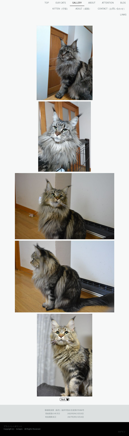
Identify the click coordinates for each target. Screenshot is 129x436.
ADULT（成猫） (83, 8)
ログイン (121, 432)
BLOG (123, 2)
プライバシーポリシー (13, 426)
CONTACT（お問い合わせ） (112, 8)
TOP (47, 2)
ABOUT (91, 2)
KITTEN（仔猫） (60, 8)
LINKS (123, 14)
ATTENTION (108, 2)
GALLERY (77, 2)
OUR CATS (60, 2)
